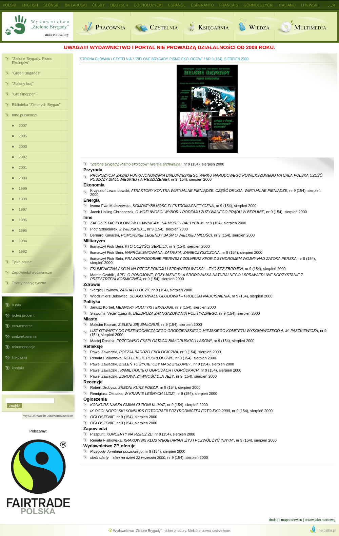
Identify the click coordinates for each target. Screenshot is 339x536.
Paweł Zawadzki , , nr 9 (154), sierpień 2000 (165, 370)
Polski (9, 5)
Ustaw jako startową (320, 520)
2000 (23, 178)
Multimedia (306, 26)
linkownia (19, 357)
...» (331, 5)
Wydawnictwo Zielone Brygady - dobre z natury (37, 26)
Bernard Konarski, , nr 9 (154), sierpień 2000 (172, 235)
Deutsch (119, 5)
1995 (23, 230)
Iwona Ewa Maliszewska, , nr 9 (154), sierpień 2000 (173, 206)
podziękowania (24, 336)
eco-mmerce (22, 326)
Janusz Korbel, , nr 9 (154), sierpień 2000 (153, 307)
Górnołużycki (258, 5)
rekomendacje (23, 347)
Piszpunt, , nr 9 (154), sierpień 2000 (142, 434)
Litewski (309, 5)
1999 (23, 188)
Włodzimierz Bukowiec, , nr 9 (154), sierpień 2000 (181, 296)
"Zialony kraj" (23, 84)
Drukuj (273, 520)
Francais (228, 5)
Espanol (176, 5)
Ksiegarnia (208, 26)
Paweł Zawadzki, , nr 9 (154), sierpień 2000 (155, 352)
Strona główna (95, 59)
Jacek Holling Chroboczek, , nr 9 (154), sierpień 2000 (198, 212)
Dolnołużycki (148, 5)
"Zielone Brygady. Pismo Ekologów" (32, 61)
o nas (16, 305)
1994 (23, 241)
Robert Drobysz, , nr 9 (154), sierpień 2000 (145, 387)
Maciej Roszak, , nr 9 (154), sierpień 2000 (172, 341)
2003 (23, 146)
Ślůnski (51, 5)
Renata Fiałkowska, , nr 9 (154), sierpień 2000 (153, 358)
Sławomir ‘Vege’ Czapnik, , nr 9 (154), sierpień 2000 (175, 313)
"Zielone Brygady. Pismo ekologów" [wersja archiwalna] (135, 164)
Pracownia (101, 26)
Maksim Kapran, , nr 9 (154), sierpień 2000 (146, 324)
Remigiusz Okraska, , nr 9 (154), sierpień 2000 (153, 394)
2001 (23, 167)
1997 (23, 209)
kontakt (18, 368)
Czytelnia (156, 26)
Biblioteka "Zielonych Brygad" (36, 105)
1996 (23, 220)
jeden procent (23, 315)
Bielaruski (76, 5)
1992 (23, 251)
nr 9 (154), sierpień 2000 (227, 59)
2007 (23, 126)
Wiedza (254, 26)
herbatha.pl (327, 530)
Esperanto (202, 5)
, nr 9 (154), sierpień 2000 (206, 177)
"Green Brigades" (26, 73)
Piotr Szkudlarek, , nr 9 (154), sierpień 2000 (139, 229)
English (30, 5)
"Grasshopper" (24, 94)
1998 (23, 199)
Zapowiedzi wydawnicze (32, 272)
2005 (23, 136)
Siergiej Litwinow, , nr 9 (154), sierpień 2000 (141, 290)
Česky (98, 5)
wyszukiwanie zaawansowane (48, 416)
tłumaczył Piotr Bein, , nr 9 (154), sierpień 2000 (150, 246)
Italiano (287, 5)
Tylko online (22, 262)
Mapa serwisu (291, 520)
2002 (23, 157)
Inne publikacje (24, 115)
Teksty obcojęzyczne (29, 283)
